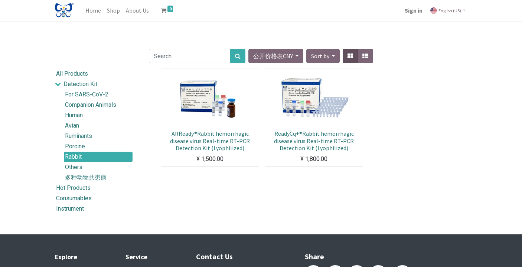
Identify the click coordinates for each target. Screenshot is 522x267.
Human (74, 115)
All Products (72, 73)
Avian (72, 125)
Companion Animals (90, 104)
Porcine (75, 146)
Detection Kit (80, 84)
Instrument (70, 208)
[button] (323, 56)
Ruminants (78, 135)
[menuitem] (93, 10)
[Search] (237, 56)
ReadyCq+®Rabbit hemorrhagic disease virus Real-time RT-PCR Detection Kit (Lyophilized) (314, 140)
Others (73, 167)
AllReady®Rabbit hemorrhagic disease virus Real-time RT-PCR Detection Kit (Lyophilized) (210, 140)
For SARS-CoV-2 (86, 94)
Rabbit (73, 156)
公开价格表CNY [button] (273, 56)
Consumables (74, 198)
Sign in (414, 10)
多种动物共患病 (86, 177)
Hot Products (73, 187)
